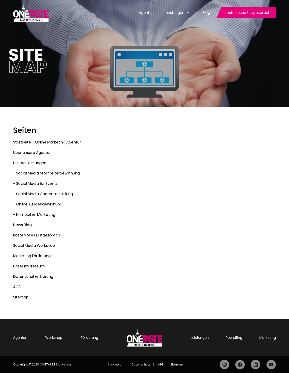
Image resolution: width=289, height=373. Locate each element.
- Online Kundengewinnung (39, 204)
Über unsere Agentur (32, 152)
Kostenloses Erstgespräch (38, 235)
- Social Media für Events (36, 183)
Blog (206, 12)
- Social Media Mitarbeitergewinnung (48, 173)
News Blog (23, 224)
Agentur (146, 12)
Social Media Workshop (35, 245)
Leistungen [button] (178, 13)
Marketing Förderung (33, 255)
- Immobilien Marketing (35, 214)
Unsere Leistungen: (31, 162)
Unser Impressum (30, 266)
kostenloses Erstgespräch (247, 12)
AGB (17, 286)
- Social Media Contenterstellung (44, 193)
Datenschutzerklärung (34, 276)
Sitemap (21, 297)
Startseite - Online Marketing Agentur (48, 142)
